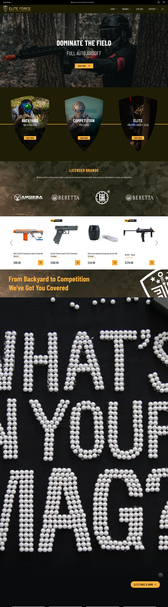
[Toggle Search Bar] (163, 9)
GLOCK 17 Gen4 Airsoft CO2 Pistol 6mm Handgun (64, 254)
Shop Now (84, 66)
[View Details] (40, 262)
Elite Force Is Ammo (145, 584)
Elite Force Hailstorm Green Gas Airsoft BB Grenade (102, 254)
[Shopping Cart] (164, 2)
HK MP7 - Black (130, 255)
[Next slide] (156, 197)
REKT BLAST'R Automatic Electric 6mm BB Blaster (28, 254)
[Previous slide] (11, 197)
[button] (114, 9)
